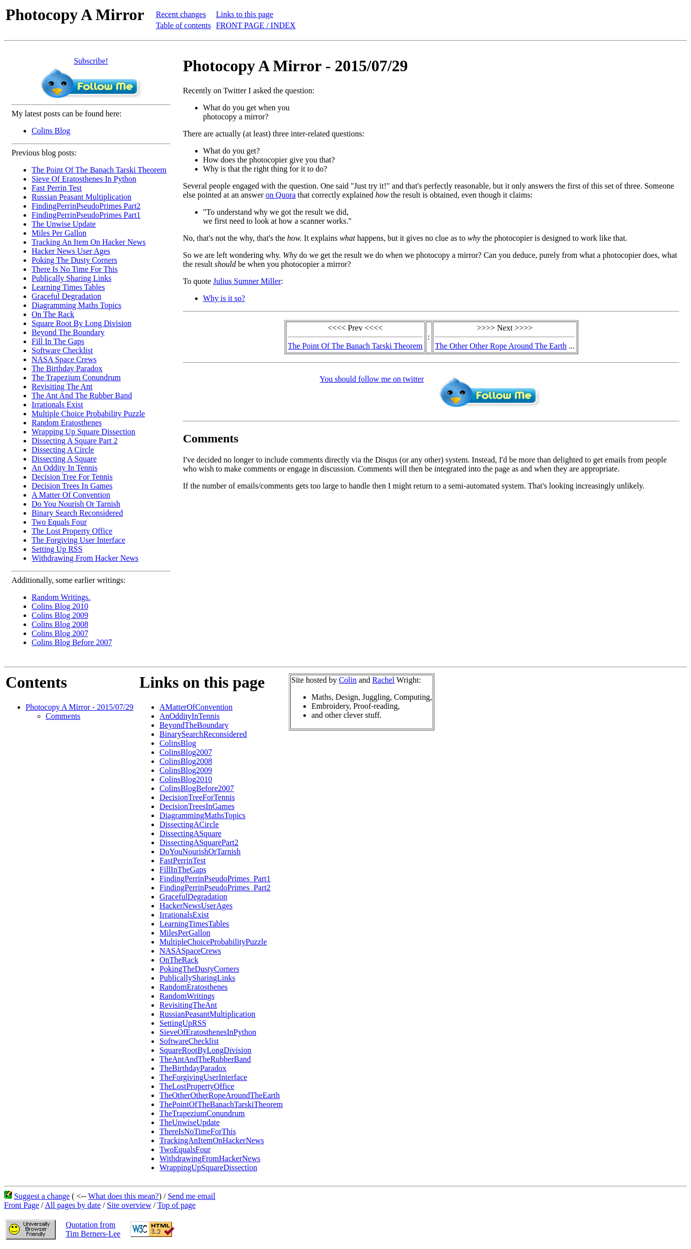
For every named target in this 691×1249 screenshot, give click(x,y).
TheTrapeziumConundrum (202, 1113)
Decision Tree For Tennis (72, 477)
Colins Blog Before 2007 (72, 642)
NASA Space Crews (64, 359)
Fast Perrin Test (57, 188)
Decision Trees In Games (72, 486)
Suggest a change (42, 1196)
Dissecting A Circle (63, 449)
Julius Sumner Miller (247, 281)
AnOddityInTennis (189, 716)
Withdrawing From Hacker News (85, 558)
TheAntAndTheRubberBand (205, 1059)
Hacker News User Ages (71, 251)
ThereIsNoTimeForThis (197, 1131)
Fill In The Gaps (58, 341)
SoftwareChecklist (189, 1041)
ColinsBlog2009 (185, 770)
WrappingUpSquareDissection (208, 1167)
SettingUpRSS (182, 1023)
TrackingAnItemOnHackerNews (211, 1140)
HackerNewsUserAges (196, 905)
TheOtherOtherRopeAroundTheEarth (219, 1095)
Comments (63, 716)
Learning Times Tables (68, 287)
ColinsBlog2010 (185, 779)
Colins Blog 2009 (60, 615)
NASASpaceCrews (190, 951)
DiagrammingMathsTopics (202, 815)
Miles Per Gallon (59, 233)
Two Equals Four (59, 522)
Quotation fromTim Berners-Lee (93, 1229)
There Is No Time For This (75, 269)
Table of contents (183, 25)
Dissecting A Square (64, 458)
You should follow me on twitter (372, 379)
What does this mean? (123, 1196)
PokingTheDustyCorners (199, 969)
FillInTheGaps (182, 869)
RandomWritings (187, 996)
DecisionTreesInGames (197, 806)
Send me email (191, 1196)
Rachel (383, 680)
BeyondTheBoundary (194, 725)
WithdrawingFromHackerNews (209, 1158)
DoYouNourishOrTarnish (200, 851)
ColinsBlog (177, 743)
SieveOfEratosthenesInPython (207, 1032)
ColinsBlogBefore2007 (196, 788)
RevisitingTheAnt (188, 1005)
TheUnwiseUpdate (189, 1122)
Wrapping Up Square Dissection (83, 431)
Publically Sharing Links (71, 278)
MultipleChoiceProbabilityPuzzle (213, 942)
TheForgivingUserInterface (203, 1077)
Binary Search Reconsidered (77, 513)
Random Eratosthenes (67, 422)
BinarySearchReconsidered (203, 734)
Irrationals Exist (57, 404)
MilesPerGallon (184, 932)
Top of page (176, 1205)
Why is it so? (224, 298)
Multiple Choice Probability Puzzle (88, 413)
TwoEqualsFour (185, 1149)
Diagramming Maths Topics (76, 305)
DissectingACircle (189, 824)
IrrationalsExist (184, 914)
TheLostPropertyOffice (196, 1086)
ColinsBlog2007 (185, 752)
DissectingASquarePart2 (198, 842)
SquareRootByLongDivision (205, 1050)
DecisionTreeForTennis (197, 797)
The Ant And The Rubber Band (82, 395)
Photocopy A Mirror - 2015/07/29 (79, 707)
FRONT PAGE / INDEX (256, 25)
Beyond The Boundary (68, 332)
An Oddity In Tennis (64, 467)
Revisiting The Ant (62, 386)
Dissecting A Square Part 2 (75, 440)
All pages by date (73, 1205)
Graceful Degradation (66, 296)
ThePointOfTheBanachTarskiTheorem (221, 1104)
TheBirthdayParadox (192, 1068)
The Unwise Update (64, 224)
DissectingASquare (190, 833)
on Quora (281, 195)
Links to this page (244, 14)
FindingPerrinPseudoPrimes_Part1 (214, 878)
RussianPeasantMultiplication (207, 1014)
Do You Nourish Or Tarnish (76, 504)
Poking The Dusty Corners (74, 260)
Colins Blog (51, 130)
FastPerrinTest (182, 860)
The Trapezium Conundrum (76, 377)
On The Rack (53, 314)
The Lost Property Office (72, 531)
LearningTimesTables (194, 923)
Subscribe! (91, 61)
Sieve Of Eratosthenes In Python (84, 179)
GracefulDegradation (193, 896)
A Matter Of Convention (71, 495)
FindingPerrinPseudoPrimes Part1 (86, 215)
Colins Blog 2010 (60, 606)
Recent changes (181, 14)
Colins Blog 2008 (60, 624)
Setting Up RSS (57, 549)
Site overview (129, 1205)
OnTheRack (178, 960)
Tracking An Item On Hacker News (88, 242)
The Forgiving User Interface (78, 540)
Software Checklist (62, 350)
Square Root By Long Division (81, 323)
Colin (348, 680)
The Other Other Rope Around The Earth (501, 346)
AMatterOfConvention (196, 707)
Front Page (21, 1205)
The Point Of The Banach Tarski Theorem (99, 170)
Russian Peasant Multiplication (81, 197)
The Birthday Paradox (67, 368)
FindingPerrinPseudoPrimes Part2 (86, 206)
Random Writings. (61, 597)
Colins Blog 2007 (60, 633)
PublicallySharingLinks (197, 978)
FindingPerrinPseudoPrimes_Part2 (214, 887)
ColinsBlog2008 (185, 761)
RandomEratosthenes (193, 987)
